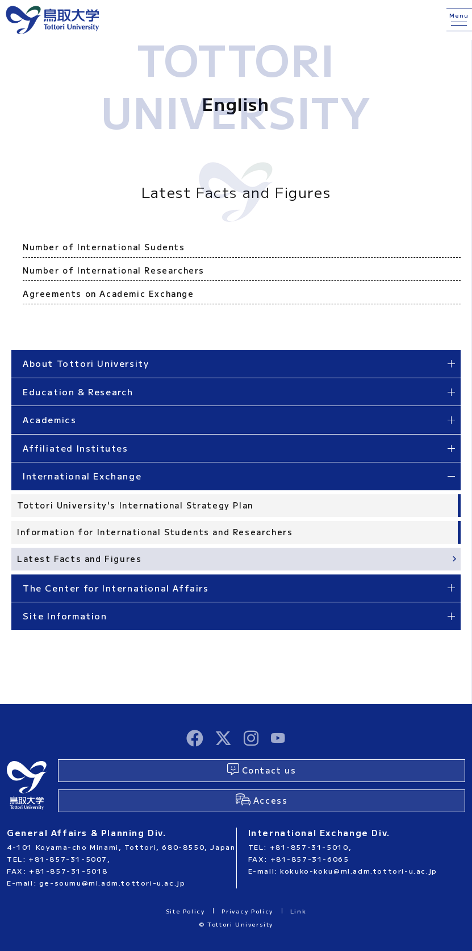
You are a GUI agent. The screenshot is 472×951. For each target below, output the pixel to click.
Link (298, 911)
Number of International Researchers (113, 270)
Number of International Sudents (104, 247)
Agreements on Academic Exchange (108, 293)
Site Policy (185, 911)
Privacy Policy (247, 911)
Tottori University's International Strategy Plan (135, 505)
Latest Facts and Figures (79, 558)
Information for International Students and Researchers (155, 531)
